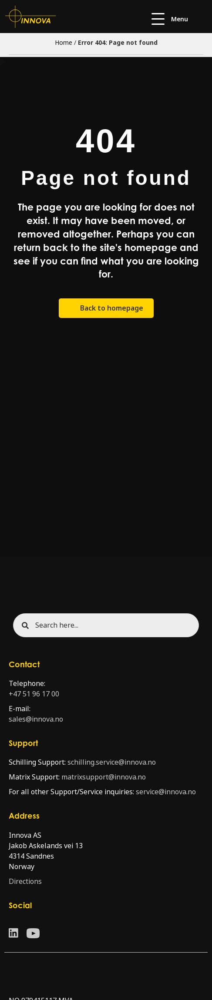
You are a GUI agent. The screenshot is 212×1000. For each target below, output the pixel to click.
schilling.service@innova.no (111, 762)
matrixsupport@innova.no (103, 777)
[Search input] (106, 625)
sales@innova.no (36, 719)
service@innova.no (166, 792)
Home (63, 42)
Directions (25, 881)
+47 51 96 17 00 (34, 694)
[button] (169, 19)
